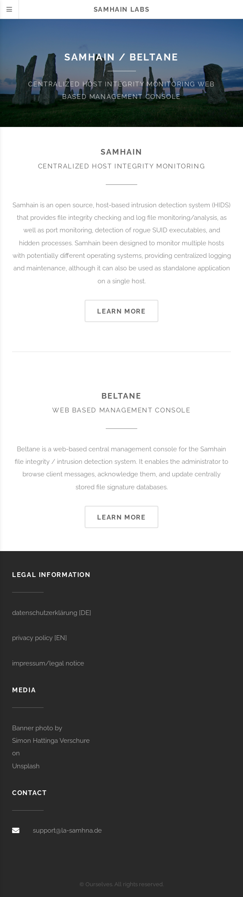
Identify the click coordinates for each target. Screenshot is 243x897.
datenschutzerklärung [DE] (51, 612)
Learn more (121, 311)
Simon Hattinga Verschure (51, 740)
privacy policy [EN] (39, 637)
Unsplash (26, 766)
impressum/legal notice (48, 663)
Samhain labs (121, 9)
